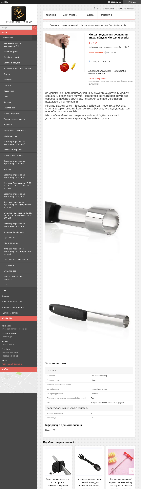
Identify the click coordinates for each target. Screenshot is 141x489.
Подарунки (9, 91)
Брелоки (7, 102)
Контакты (106, 15)
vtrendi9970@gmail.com (12, 364)
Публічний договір (10, 312)
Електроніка (9, 107)
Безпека (7, 169)
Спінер (7, 74)
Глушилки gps (10, 271)
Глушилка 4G (9, 265)
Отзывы (5, 296)
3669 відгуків (116, 2)
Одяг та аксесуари (12, 62)
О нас (4, 290)
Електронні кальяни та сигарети (14, 277)
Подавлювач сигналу (13, 155)
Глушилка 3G (9, 237)
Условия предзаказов (12, 301)
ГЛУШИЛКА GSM (11, 243)
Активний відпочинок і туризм (18, 68)
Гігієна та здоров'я (12, 113)
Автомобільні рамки (13, 149)
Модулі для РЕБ (10, 136)
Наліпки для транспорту (15, 130)
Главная (51, 15)
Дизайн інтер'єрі (11, 57)
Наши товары (8, 37)
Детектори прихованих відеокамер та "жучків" (14, 142)
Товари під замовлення (14, 119)
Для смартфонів (11, 51)
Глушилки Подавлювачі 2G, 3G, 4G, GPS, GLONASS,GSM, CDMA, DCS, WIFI (18, 185)
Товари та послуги (58, 25)
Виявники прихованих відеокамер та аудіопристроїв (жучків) (18, 205)
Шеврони (8, 124)
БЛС (5, 284)
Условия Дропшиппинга (13, 307)
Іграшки (7, 85)
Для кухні (8, 79)
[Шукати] (34, 27)
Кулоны (7, 96)
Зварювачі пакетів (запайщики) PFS (12, 44)
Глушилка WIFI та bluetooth (16, 259)
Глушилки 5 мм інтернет (14, 232)
